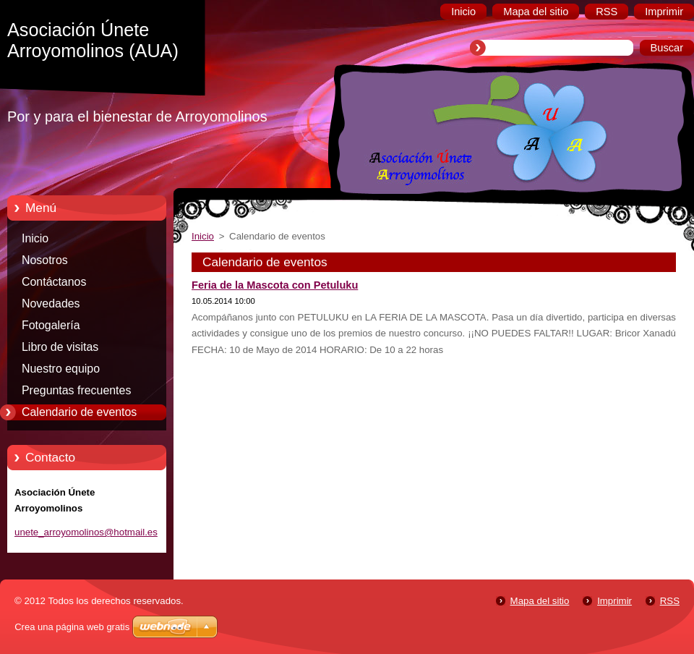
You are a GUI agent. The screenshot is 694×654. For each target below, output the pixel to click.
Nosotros (45, 260)
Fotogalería (51, 325)
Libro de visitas (60, 347)
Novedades (51, 303)
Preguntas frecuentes (76, 390)
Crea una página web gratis (71, 626)
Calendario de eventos (79, 412)
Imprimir (614, 600)
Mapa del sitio (540, 600)
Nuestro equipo (61, 368)
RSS (670, 600)
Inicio (35, 238)
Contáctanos (54, 282)
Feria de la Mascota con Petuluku (275, 285)
